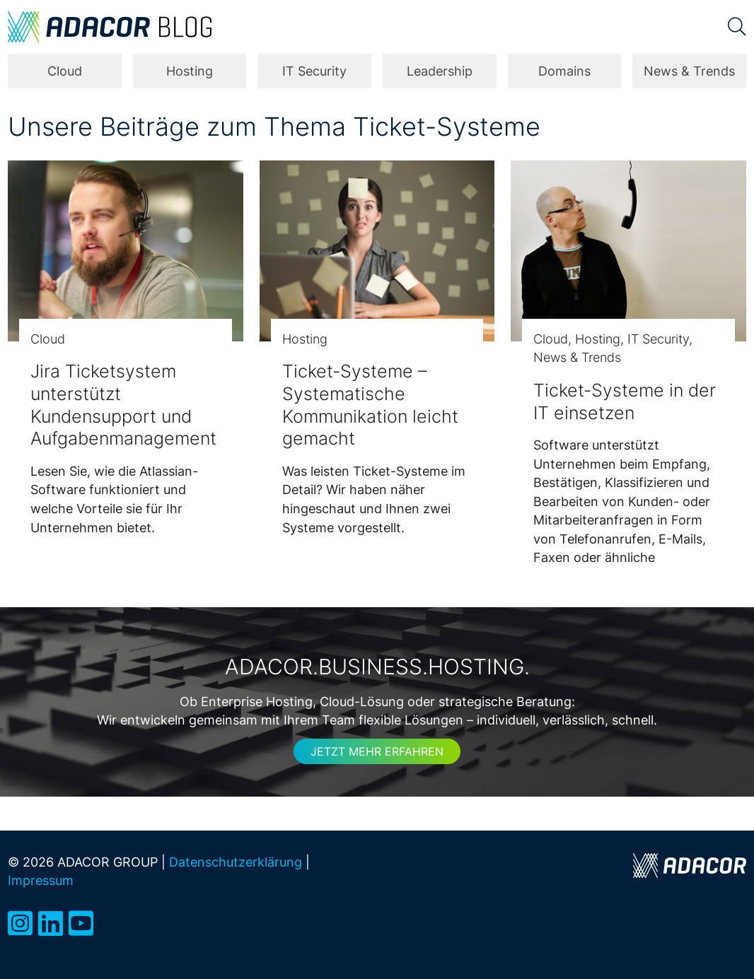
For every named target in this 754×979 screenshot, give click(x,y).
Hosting (189, 71)
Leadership (439, 71)
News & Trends (689, 71)
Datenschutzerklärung (235, 862)
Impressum (41, 880)
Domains (564, 71)
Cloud (64, 71)
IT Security (314, 71)
